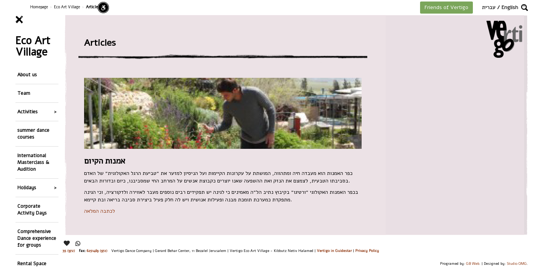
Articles (25, 237)
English (510, 7)
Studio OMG (517, 263)
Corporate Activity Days (32, 167)
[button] (524, 7)
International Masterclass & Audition (33, 131)
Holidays (26, 151)
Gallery (25, 224)
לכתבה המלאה (99, 211)
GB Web (472, 263)
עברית (488, 7)
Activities (27, 91)
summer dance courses (33, 107)
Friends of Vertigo (446, 7)
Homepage (39, 7)
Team (23, 78)
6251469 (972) (97, 250)
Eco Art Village (67, 7)
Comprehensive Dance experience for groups (36, 191)
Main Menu (27, 258)
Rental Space (31, 211)
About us (27, 65)
